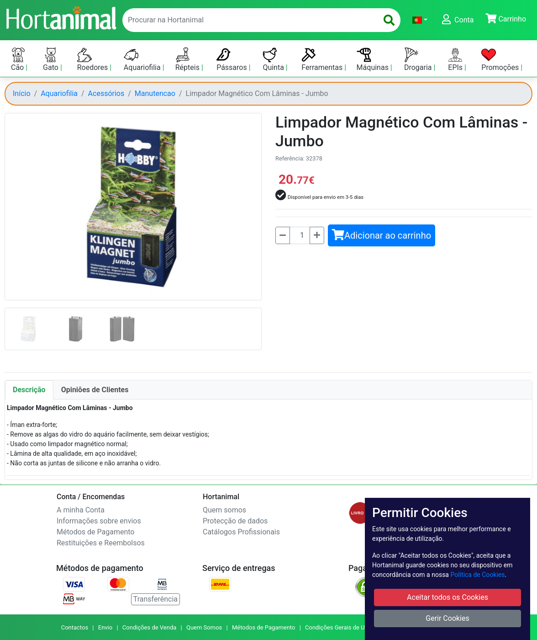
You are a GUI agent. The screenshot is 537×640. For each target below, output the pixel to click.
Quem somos (224, 510)
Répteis (188, 60)
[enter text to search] (248, 20)
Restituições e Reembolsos (101, 543)
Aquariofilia (143, 60)
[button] (420, 20)
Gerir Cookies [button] (447, 618)
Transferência (155, 599)
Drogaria (419, 60)
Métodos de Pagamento (95, 532)
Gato (51, 60)
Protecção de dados (235, 521)
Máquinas (373, 60)
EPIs (456, 60)
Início (22, 93)
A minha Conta (81, 510)
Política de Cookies (477, 574)
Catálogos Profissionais (241, 532)
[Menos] (282, 235)
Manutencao (155, 93)
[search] (389, 20)
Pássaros (232, 60)
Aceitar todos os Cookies (447, 597)
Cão (18, 60)
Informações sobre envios (99, 521)
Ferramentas (322, 60)
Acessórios (106, 93)
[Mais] (317, 235)
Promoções (501, 60)
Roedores (93, 60)
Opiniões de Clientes (95, 389)
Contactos (74, 627)
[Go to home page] (61, 17)
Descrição (29, 389)
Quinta (274, 60)
